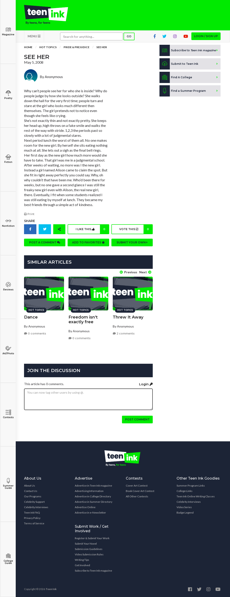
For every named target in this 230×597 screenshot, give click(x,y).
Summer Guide (8, 483)
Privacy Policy (32, 518)
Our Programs (32, 496)
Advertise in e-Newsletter (90, 512)
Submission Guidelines (88, 549)
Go (129, 36)
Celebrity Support (34, 501)
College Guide (8, 559)
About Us (29, 485)
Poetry (8, 95)
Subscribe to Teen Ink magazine (93, 570)
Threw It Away (128, 317)
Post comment (137, 419)
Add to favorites (88, 242)
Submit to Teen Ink (178, 64)
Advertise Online (85, 507)
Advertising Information (89, 491)
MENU (34, 36)
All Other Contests (137, 496)
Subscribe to (187, 50)
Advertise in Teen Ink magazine (93, 485)
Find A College (175, 77)
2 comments (124, 333)
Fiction (8, 159)
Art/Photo (8, 350)
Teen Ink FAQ (32, 512)
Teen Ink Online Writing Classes (196, 496)
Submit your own (132, 242)
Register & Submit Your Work (92, 538)
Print (29, 214)
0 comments (35, 333)
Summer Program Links (191, 485)
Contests (8, 414)
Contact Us (30, 491)
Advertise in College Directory (93, 496)
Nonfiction (8, 222)
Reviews (8, 286)
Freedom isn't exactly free (83, 319)
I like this (92, 229)
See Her (101, 47)
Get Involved (82, 565)
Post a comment (44, 242)
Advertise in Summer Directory (93, 501)
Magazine (8, 31)
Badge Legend (185, 512)
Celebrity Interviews (36, 507)
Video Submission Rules (89, 554)
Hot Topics (48, 47)
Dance (31, 317)
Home (28, 47)
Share (29, 221)
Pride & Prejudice (76, 47)
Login (146, 384)
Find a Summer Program (182, 91)
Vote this (135, 229)
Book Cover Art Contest (140, 491)
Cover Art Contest (137, 485)
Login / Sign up (206, 36)
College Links (184, 491)
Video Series (184, 507)
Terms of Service (34, 523)
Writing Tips (82, 559)
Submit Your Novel (86, 543)
